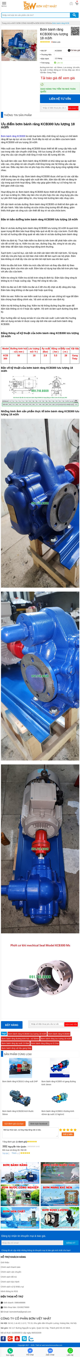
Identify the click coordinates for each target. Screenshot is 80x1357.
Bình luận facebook (38, 1124)
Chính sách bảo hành (10, 1282)
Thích (13, 1153)
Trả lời (5, 1153)
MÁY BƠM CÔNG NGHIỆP (23, 23)
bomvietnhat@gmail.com (20, 1312)
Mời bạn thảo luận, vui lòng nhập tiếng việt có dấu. (30, 1132)
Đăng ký (70, 1243)
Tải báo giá (74, 50)
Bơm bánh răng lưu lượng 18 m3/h (56, 1038)
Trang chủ (6, 23)
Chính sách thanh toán (10, 1267)
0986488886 (20, 1302)
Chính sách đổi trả (9, 1277)
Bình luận (55, 42)
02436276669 (23, 1307)
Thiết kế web (40, 1345)
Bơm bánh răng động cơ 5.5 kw (45, 1043)
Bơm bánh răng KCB (60, 23)
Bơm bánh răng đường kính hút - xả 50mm (20, 1038)
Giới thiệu (5, 1262)
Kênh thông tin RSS (9, 1291)
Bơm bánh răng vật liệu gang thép (16, 1048)
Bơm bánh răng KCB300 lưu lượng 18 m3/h (27, 1034)
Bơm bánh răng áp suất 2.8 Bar (15, 1043)
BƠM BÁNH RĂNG (43, 23)
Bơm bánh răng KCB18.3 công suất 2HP (20, 1081)
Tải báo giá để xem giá (58, 78)
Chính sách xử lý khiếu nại (12, 1287)
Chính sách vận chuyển (11, 1272)
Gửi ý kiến (68, 1134)
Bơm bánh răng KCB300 (13, 136)
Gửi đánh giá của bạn (13, 1124)
